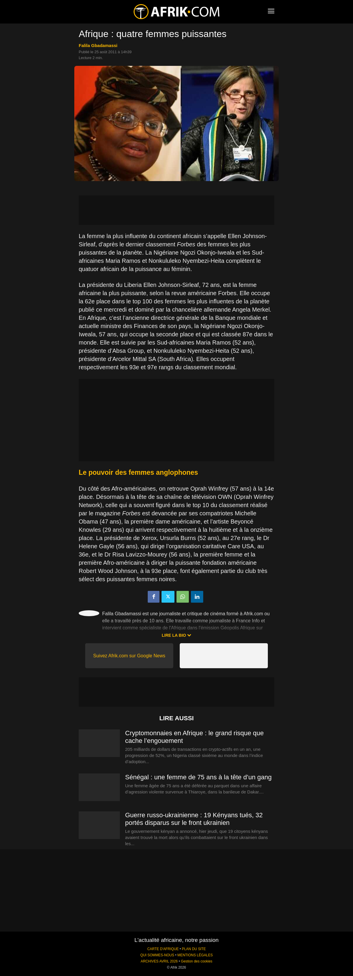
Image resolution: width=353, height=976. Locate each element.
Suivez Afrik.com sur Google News (129, 655)
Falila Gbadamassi (98, 45)
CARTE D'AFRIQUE (163, 949)
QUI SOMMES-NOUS (157, 955)
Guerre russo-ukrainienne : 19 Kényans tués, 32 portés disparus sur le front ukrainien (194, 818)
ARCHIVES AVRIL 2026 (159, 961)
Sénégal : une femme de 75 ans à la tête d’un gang (198, 777)
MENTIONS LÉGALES (195, 955)
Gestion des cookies (196, 961)
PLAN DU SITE (194, 949)
